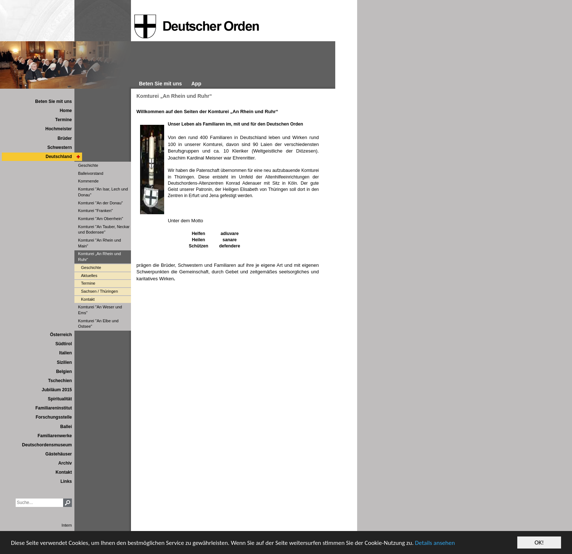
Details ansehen (435, 543)
